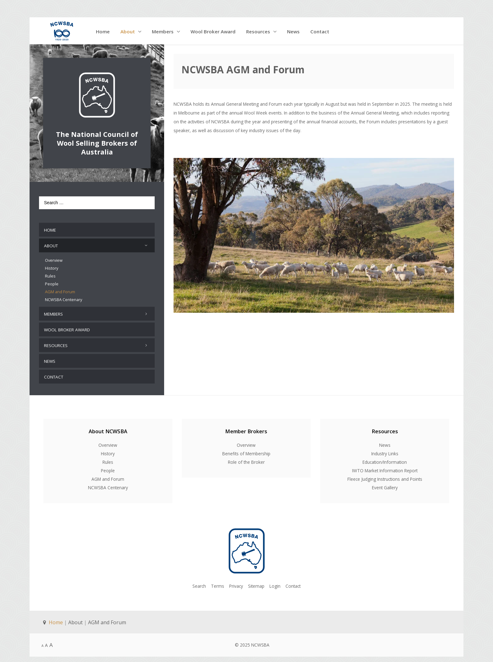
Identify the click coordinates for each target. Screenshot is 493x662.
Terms (217, 583)
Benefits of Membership (246, 450)
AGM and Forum (107, 476)
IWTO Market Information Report (385, 467)
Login (274, 583)
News (293, 31)
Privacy (236, 583)
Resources (258, 31)
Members (163, 31)
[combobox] (97, 202)
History (108, 450)
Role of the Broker (246, 459)
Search (199, 583)
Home (103, 31)
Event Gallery (385, 484)
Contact (319, 31)
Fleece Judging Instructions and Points (384, 476)
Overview (107, 442)
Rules (107, 459)
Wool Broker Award (213, 31)
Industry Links (384, 450)
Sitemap (256, 583)
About (127, 31)
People (108, 467)
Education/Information (385, 459)
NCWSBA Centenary (108, 484)
